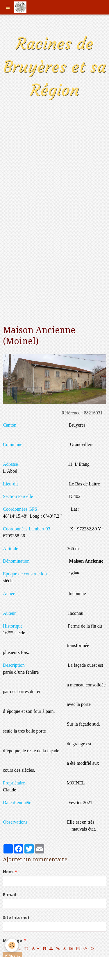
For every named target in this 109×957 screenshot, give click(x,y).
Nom (8, 871)
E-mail (9, 894)
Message (12, 940)
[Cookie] (11, 945)
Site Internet (16, 917)
